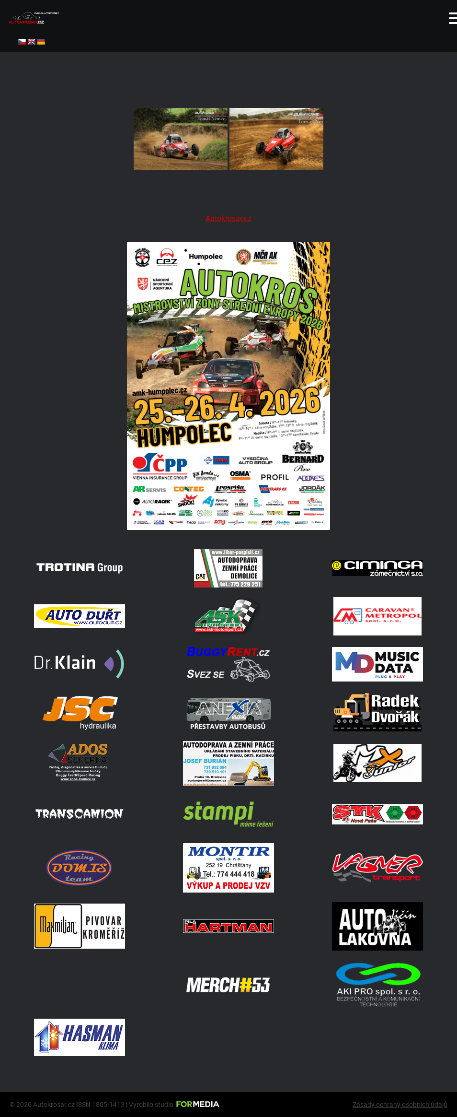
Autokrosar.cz (228, 218)
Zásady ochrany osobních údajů (400, 1104)
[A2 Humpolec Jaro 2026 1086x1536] (228, 527)
